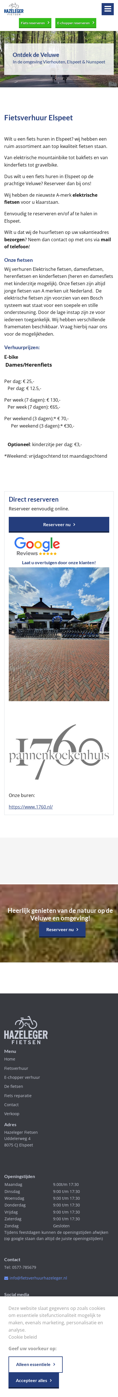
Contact (11, 1104)
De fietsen (13, 1086)
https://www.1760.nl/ (31, 807)
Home (9, 1059)
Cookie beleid (22, 1337)
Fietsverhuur (16, 1068)
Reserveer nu (57, 524)
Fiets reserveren (33, 23)
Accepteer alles (31, 1380)
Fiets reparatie (18, 1095)
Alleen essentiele (33, 1364)
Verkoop (11, 1113)
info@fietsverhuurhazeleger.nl (38, 1278)
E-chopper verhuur (22, 1077)
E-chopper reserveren (73, 23)
